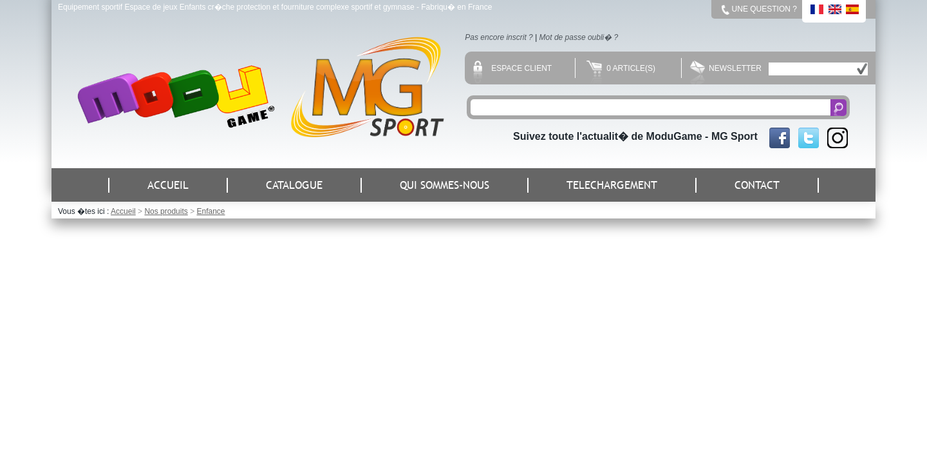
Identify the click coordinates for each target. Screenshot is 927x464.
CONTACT (757, 185)
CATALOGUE (294, 185)
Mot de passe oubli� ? (579, 37)
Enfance (210, 211)
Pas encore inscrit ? (498, 37)
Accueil (123, 211)
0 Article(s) (620, 68)
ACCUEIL (168, 185)
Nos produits (165, 211)
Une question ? (764, 9)
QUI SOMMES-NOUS (444, 185)
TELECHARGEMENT (611, 185)
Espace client (512, 68)
